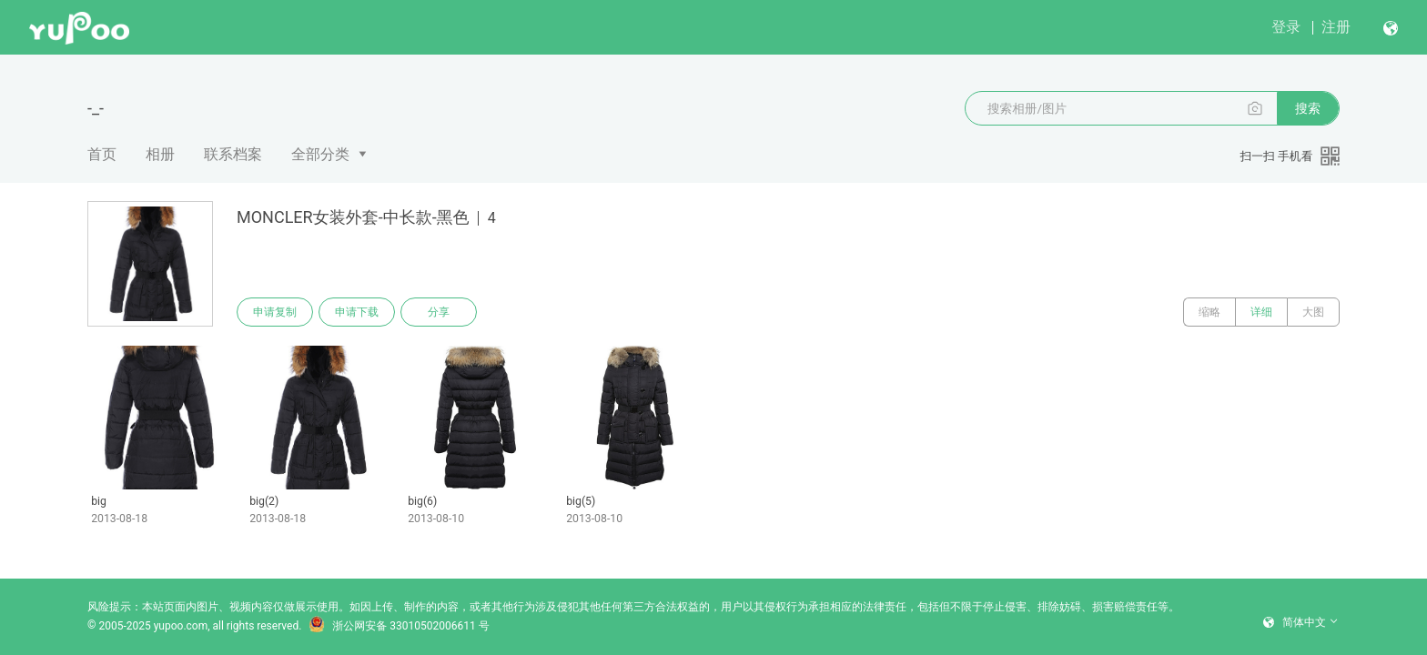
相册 (160, 154)
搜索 (1308, 108)
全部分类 (320, 154)
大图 (1313, 312)
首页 (101, 154)
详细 (1261, 312)
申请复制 (275, 312)
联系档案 (233, 154)
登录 (1285, 26)
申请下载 (357, 312)
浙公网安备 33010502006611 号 (399, 626)
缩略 (1209, 312)
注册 (1336, 26)
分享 (439, 312)
